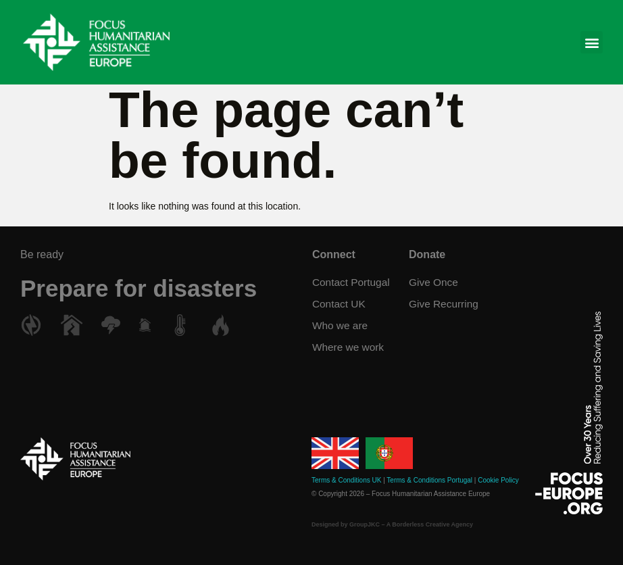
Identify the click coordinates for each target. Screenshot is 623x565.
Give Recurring (445, 304)
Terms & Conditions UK (346, 480)
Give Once (434, 282)
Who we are (340, 325)
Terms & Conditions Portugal (429, 480)
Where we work (349, 347)
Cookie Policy (498, 480)
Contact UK (339, 304)
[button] (591, 42)
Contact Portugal (352, 282)
